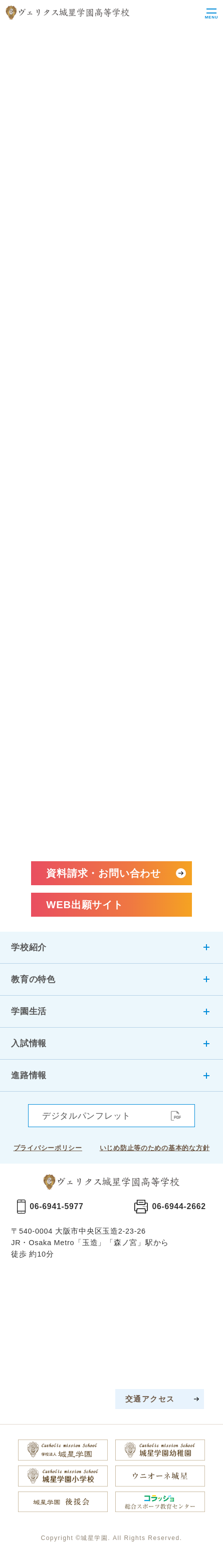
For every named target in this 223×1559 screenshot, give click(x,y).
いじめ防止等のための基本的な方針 (155, 1148)
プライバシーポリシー (48, 1148)
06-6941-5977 (56, 1206)
